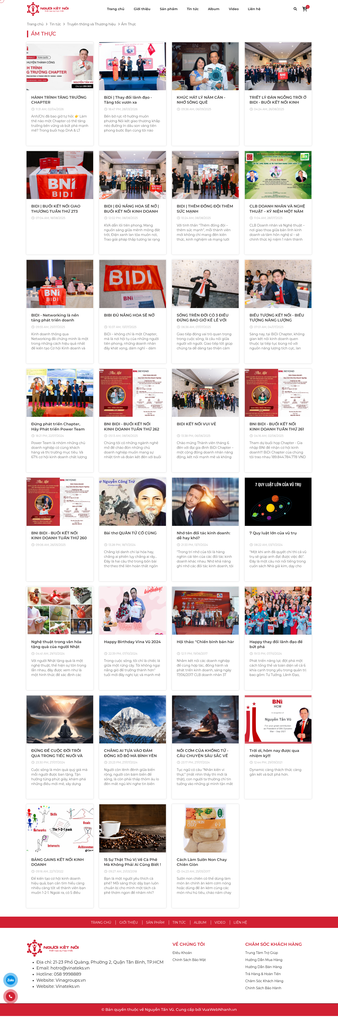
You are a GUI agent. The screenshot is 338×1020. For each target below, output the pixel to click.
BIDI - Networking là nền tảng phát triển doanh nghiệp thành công (55, 321)
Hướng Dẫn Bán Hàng (263, 971)
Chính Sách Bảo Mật (189, 964)
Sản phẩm (169, 9)
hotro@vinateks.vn (70, 972)
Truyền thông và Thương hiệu (91, 24)
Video (234, 9)
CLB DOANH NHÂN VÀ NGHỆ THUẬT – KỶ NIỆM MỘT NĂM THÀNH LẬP (277, 212)
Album (213, 9)
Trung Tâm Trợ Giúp (261, 957)
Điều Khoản (182, 957)
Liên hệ (254, 9)
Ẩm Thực (43, 34)
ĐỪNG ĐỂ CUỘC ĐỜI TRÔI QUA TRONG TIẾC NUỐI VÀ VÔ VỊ (57, 758)
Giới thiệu (142, 9)
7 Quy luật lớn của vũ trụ (273, 535)
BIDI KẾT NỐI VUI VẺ (196, 425)
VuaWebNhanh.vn (219, 1013)
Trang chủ (115, 9)
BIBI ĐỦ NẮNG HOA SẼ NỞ (129, 316)
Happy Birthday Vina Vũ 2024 (132, 644)
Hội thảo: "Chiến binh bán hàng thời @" (215, 644)
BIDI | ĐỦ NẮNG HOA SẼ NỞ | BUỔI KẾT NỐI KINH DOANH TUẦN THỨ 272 (131, 212)
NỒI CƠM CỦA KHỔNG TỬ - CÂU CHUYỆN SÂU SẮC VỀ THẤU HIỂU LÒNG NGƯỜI (202, 758)
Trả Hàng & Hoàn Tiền (263, 978)
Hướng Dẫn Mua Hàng (263, 964)
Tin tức (193, 9)
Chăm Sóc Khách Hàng (264, 985)
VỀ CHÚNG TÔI (189, 948)
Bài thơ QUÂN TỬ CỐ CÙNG (130, 535)
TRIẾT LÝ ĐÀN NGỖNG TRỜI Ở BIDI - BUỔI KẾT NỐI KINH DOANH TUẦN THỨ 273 (278, 102)
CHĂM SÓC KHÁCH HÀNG (273, 948)
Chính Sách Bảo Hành (263, 992)
